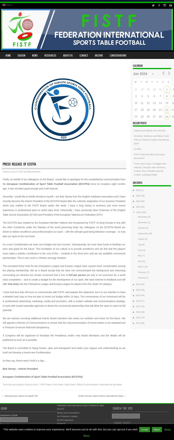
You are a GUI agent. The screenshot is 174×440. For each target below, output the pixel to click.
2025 (138, 196)
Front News (58, 384)
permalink (117, 384)
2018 (138, 301)
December (142, 217)
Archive (99, 55)
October (141, 228)
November (142, 222)
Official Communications (88, 384)
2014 (138, 323)
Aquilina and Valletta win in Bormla (149, 130)
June (140, 250)
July (140, 244)
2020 (138, 290)
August (141, 239)
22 (166, 110)
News (35, 55)
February (142, 272)
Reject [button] (157, 429)
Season (21, 55)
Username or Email (9, 415)
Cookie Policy (122, 423)
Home (8, 55)
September (143, 233)
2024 (138, 201)
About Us (68, 55)
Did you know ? (32, 384)
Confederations (118, 55)
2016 (138, 312)
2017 (138, 306)
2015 (138, 317)
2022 (138, 212)
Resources (50, 55)
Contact (84, 55)
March (141, 267)
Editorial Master (33, 172)
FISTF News (46, 384)
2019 (138, 295)
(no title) (137, 149)
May (140, 255)
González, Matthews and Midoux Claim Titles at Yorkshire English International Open (151, 140)
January (141, 278)
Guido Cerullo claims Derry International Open (102, 396)
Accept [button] (144, 429)
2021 (138, 284)
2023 (138, 207)
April (140, 261)
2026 (138, 190)
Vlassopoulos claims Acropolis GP (20, 396)
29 (166, 116)
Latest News (70, 384)
